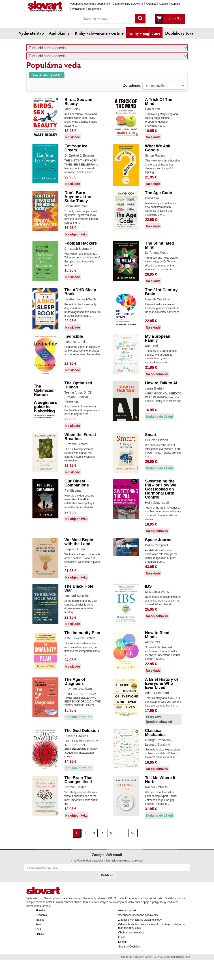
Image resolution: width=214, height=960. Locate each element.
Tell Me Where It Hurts (160, 780)
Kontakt (175, 3)
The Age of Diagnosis (74, 681)
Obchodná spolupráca (131, 932)
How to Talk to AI (161, 383)
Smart (150, 434)
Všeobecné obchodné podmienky (90, 3)
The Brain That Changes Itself (78, 780)
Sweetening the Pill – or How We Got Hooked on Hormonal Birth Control (160, 489)
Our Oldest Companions (76, 483)
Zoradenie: (132, 85)
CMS (167, 956)
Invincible (73, 336)
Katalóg (163, 3)
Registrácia (95, 8)
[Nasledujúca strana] (140, 833)
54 (133, 833)
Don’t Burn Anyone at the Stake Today (77, 197)
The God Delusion (81, 730)
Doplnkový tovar (180, 33)
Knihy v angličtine (144, 33)
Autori (38, 924)
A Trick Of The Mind (158, 101)
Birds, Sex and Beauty (78, 101)
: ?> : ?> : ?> (163, 86)
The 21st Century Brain (161, 292)
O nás (121, 937)
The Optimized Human (78, 385)
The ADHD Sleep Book (80, 292)
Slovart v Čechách (129, 946)
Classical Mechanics (155, 732)
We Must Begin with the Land (78, 542)
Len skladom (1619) (46, 75)
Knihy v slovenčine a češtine (99, 33)
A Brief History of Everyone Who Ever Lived (161, 683)
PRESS (40, 933)
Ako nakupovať (127, 910)
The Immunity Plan (82, 633)
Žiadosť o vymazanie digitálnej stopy (140, 919)
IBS (148, 586)
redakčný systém (143, 956)
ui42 (187, 956)
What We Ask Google (157, 148)
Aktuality (151, 3)
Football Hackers (80, 243)
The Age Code (158, 193)
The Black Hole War (78, 588)
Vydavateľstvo (31, 33)
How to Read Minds (157, 635)
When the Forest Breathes (80, 436)
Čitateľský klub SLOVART (128, 3)
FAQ (38, 929)
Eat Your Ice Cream (75, 148)
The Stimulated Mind (159, 245)
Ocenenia (41, 915)
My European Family (157, 338)
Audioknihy (59, 33)
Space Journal (159, 540)
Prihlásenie (78, 8)
